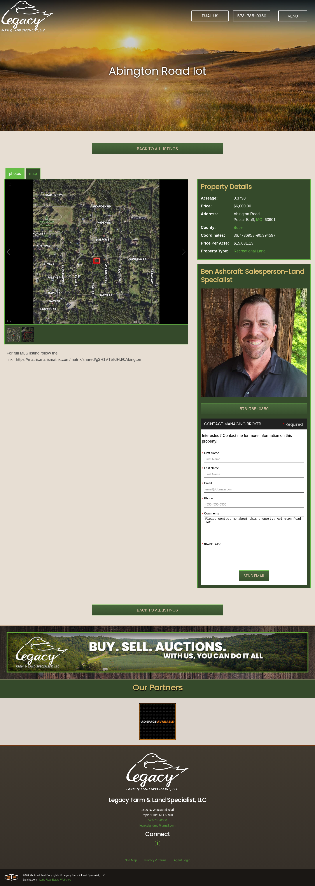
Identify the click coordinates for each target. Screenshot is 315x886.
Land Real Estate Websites (55, 879)
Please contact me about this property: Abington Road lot (254, 527)
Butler (239, 227)
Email (207, 483)
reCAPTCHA (211, 544)
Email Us (210, 16)
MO (259, 219)
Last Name (210, 468)
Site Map (131, 860)
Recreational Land (250, 251)
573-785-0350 (251, 16)
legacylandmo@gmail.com (157, 825)
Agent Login (182, 860)
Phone (207, 498)
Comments (210, 513)
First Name (210, 453)
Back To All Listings (157, 148)
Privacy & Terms (155, 860)
